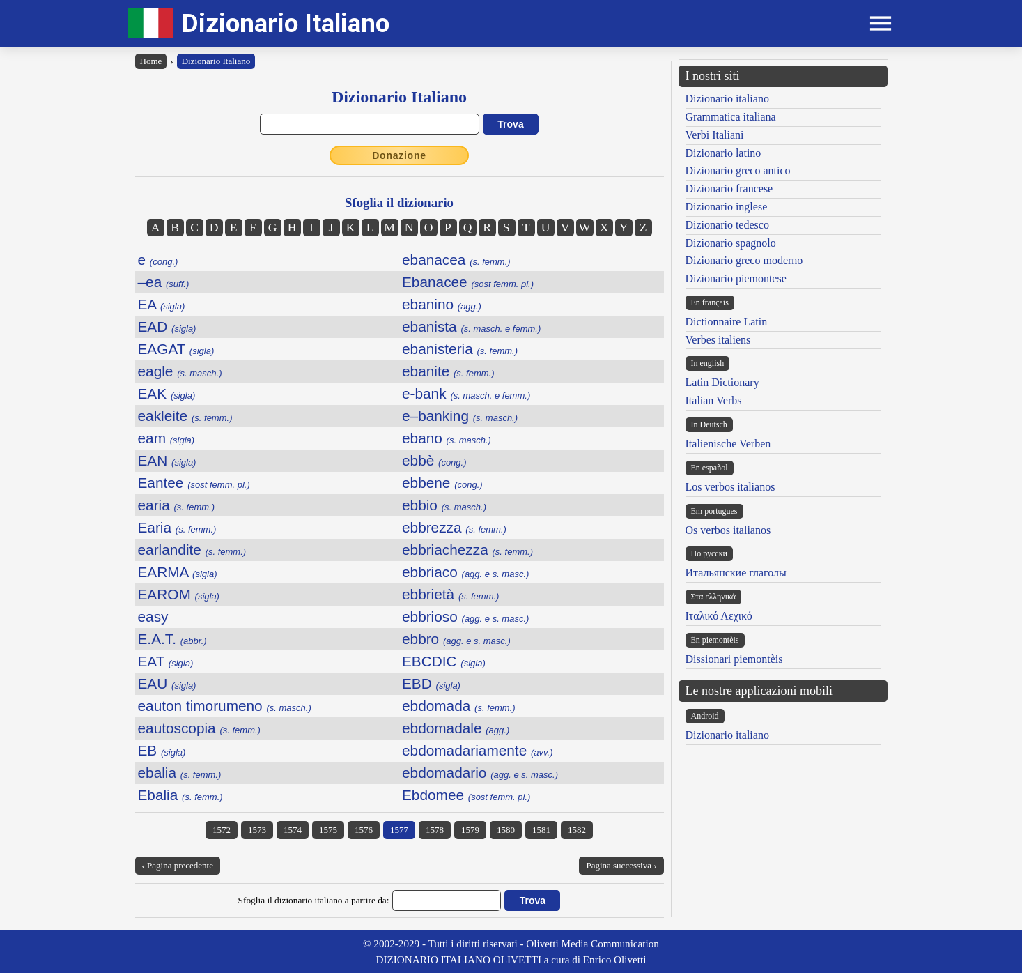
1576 (364, 830)
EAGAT (176, 349)
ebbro (456, 639)
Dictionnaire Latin (727, 322)
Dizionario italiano (727, 99)
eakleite (185, 416)
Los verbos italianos (730, 487)
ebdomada (459, 706)
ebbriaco (465, 572)
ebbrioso (465, 616)
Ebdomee (466, 795)
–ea (163, 282)
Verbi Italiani (715, 135)
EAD (167, 327)
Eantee (194, 483)
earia (176, 505)
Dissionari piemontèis (734, 659)
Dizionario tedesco (727, 225)
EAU (167, 683)
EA (161, 304)
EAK (167, 393)
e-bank (466, 393)
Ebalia (180, 795)
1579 (470, 830)
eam (166, 438)
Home (151, 61)
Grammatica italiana (731, 117)
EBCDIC (444, 661)
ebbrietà (450, 594)
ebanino (441, 304)
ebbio (444, 505)
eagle (180, 371)
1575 (328, 830)
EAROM (178, 594)
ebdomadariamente (477, 750)
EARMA (177, 572)
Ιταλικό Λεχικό (719, 616)
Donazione (399, 155)
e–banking (460, 416)
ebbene (442, 483)
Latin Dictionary (722, 382)
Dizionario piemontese (736, 278)
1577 (399, 830)
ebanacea (456, 260)
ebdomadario (480, 773)
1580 (506, 830)
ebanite (448, 371)
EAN (167, 460)
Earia (177, 527)
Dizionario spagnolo (731, 243)
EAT (166, 661)
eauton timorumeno (224, 706)
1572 (221, 830)
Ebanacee (468, 282)
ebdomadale (455, 728)
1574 (293, 830)
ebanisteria (460, 349)
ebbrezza (454, 527)
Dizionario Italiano (285, 23)
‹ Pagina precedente (178, 865)
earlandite (192, 550)
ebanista (471, 327)
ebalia (180, 773)
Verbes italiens (718, 340)
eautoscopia (199, 728)
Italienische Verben (728, 444)
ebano (446, 438)
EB (162, 750)
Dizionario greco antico (738, 170)
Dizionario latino (723, 153)
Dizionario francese (729, 188)
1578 (435, 830)
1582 (577, 830)
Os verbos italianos (728, 530)
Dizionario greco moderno (744, 260)
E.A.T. (172, 639)
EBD (431, 683)
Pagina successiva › (621, 865)
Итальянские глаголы (736, 573)
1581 (541, 830)
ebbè (434, 460)
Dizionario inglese (727, 207)
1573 (257, 830)
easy (153, 616)
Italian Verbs (714, 400)
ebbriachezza (467, 550)
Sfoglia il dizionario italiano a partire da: (313, 900)
